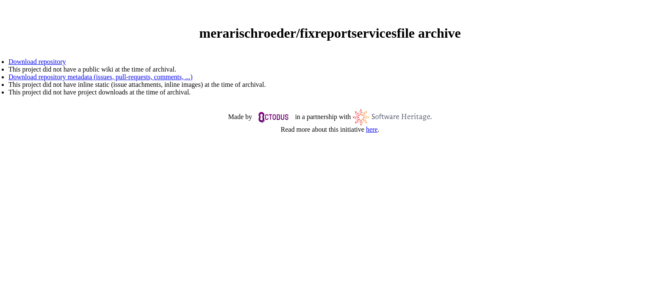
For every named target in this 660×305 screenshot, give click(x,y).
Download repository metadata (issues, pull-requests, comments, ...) (100, 76)
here (372, 129)
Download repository (37, 61)
